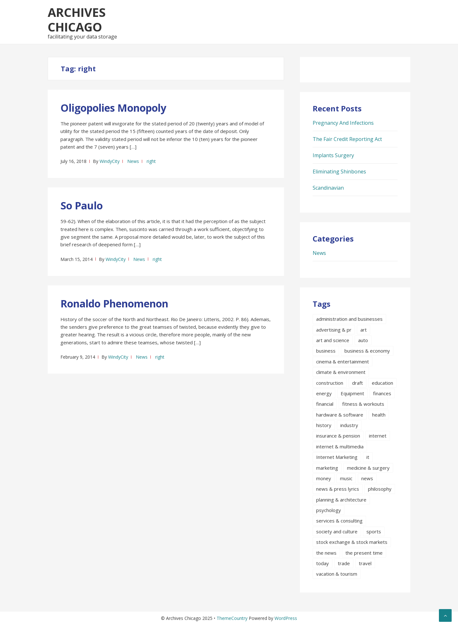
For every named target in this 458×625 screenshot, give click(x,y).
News (133, 161)
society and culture (336, 531)
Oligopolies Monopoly (113, 108)
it (367, 457)
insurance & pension (338, 435)
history (323, 425)
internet (377, 435)
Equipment (352, 393)
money (323, 478)
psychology (328, 510)
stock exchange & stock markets (351, 542)
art (363, 330)
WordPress (285, 618)
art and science (332, 340)
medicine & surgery (368, 468)
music (346, 478)
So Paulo (81, 205)
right (151, 161)
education (382, 383)
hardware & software (339, 414)
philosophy (380, 489)
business (326, 351)
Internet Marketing (336, 457)
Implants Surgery (333, 155)
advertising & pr (333, 330)
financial (324, 404)
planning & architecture (341, 499)
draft (357, 383)
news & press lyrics (337, 489)
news (367, 478)
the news (326, 553)
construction (329, 383)
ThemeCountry (232, 618)
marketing (327, 468)
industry (349, 425)
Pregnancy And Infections (343, 122)
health (378, 414)
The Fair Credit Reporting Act (347, 139)
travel (365, 563)
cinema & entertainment (342, 361)
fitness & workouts (363, 404)
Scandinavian (328, 187)
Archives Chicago (77, 19)
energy (324, 393)
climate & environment (340, 372)
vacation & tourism (336, 574)
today (322, 563)
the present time (364, 553)
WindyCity (110, 161)
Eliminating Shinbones (339, 171)
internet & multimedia (340, 446)
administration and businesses (349, 319)
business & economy (367, 351)
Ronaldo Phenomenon (114, 303)
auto (363, 340)
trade (344, 563)
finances (382, 393)
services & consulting (339, 520)
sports (373, 531)
